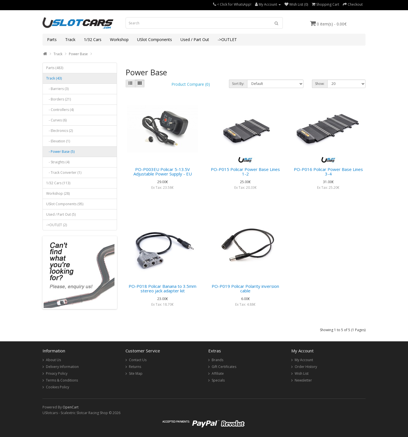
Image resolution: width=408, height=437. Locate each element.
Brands (217, 359)
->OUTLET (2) (56, 224)
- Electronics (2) (59, 130)
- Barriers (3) (57, 88)
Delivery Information (62, 366)
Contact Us (137, 359)
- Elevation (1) (58, 141)
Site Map (136, 373)
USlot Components (154, 39)
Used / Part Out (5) (61, 214)
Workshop (119, 39)
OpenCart (70, 407)
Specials (218, 380)
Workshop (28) (58, 193)
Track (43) (54, 78)
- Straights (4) (57, 162)
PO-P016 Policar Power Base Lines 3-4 (328, 171)
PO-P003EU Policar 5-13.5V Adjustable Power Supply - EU (162, 171)
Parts (52, 39)
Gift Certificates (224, 366)
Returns (135, 366)
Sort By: (238, 83)
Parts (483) (54, 67)
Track (70, 39)
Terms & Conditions (62, 380)
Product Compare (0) (190, 84)
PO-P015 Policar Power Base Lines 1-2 (245, 171)
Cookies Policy (57, 387)
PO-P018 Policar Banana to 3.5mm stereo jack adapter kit (162, 288)
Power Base (78, 54)
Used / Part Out (194, 39)
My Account (304, 359)
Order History (306, 366)
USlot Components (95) (64, 204)
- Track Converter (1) (63, 172)
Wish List (302, 373)
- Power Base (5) (60, 151)
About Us (53, 359)
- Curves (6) (56, 120)
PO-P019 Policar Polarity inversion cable (245, 288)
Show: (319, 83)
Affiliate (218, 373)
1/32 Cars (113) (58, 183)
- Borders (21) (58, 99)
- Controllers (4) (60, 109)
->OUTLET (227, 39)
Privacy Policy (56, 373)
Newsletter (303, 380)
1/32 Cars (92, 39)
